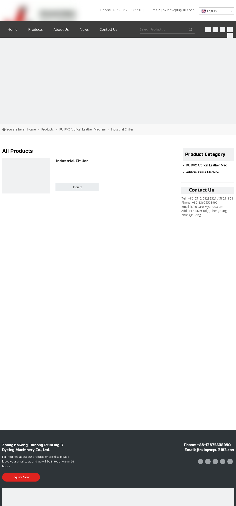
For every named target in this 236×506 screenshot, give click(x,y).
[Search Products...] (163, 29)
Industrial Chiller (72, 161)
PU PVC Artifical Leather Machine (209, 165)
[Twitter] (222, 29)
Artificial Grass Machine (202, 172)
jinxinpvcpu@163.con (178, 10)
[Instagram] (230, 35)
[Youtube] (230, 29)
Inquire (77, 187)
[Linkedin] (215, 29)
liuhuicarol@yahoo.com (206, 207)
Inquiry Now (21, 477)
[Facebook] (208, 29)
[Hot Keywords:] (191, 29)
